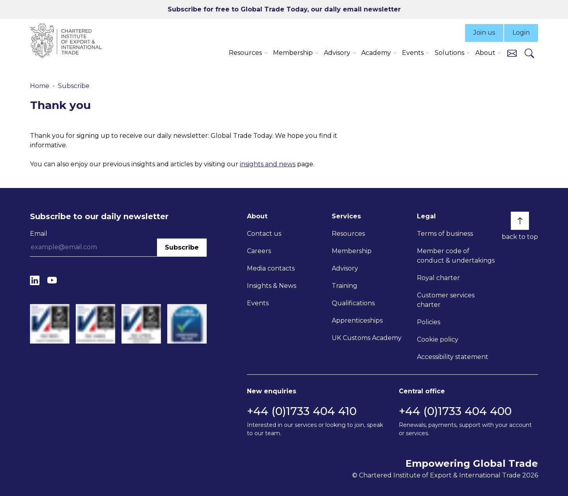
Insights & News (271, 285)
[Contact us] (512, 52)
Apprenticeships (357, 320)
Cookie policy (437, 339)
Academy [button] (376, 52)
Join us (484, 32)
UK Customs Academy (367, 338)
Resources (348, 233)
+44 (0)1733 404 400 (455, 411)
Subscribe (74, 86)
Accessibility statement (452, 357)
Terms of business (445, 233)
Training (344, 285)
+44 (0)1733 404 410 (302, 411)
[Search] (529, 53)
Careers (259, 251)
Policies (428, 322)
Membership (352, 251)
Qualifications (353, 303)
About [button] (485, 52)
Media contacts (271, 268)
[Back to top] (520, 221)
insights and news (267, 164)
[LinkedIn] (34, 281)
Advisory (345, 268)
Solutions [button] (449, 52)
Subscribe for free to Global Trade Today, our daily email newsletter (284, 9)
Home (39, 86)
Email (38, 233)
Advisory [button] (337, 52)
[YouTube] (52, 281)
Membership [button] (293, 52)
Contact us (264, 233)
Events (258, 303)
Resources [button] (245, 52)
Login (521, 32)
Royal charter (438, 278)
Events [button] (413, 52)
